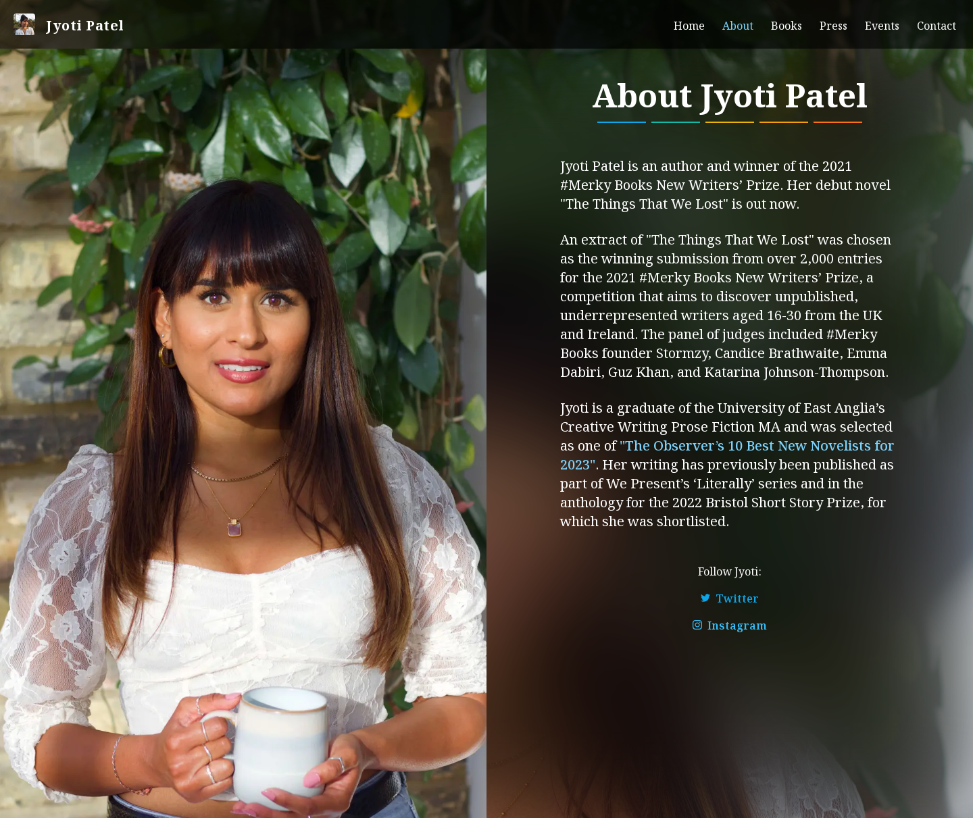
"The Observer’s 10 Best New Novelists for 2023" (727, 454)
